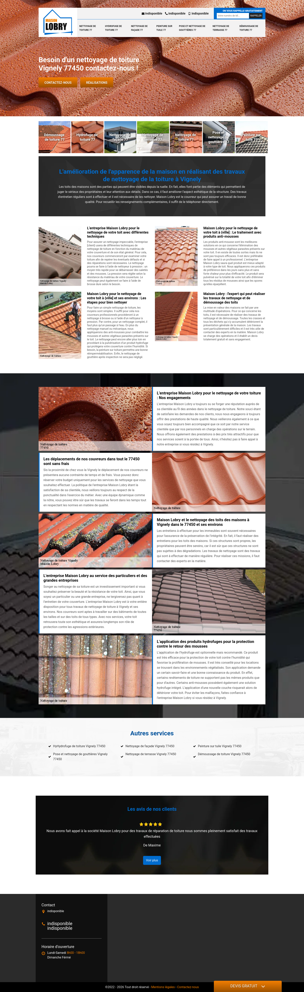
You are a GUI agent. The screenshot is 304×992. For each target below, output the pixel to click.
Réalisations (96, 83)
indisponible (152, 13)
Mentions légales (163, 987)
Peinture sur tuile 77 (164, 28)
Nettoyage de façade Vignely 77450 (149, 746)
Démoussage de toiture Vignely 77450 (224, 754)
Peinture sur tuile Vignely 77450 (220, 746)
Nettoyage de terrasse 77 (221, 28)
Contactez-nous (58, 83)
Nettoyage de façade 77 (139, 28)
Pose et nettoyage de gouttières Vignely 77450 (80, 756)
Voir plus (152, 860)
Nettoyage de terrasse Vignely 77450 (150, 754)
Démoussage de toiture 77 (248, 28)
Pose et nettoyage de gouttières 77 (192, 28)
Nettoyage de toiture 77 (87, 28)
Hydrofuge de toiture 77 (113, 28)
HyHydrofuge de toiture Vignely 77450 (79, 746)
